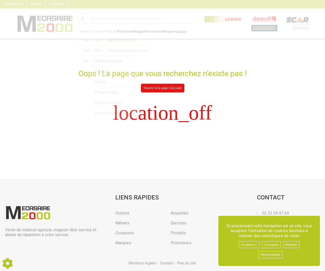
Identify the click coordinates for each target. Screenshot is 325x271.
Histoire (36, 4)
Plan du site (187, 263)
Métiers (85, 32)
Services (99, 32)
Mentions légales (142, 263)
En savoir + (246, 243)
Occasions (161, 32)
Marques (176, 32)
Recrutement (13, 4)
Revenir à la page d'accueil (163, 88)
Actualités (57, 4)
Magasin (145, 32)
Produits (113, 32)
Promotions (128, 32)
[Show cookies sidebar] (8, 263)
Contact (191, 32)
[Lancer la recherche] (82, 18)
